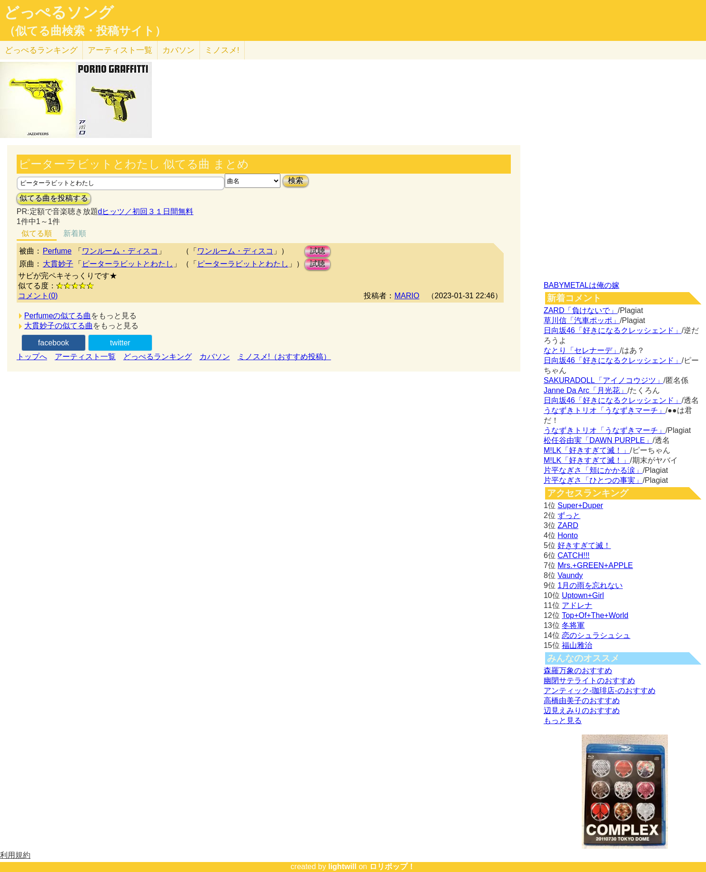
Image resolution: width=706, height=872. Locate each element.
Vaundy (570, 575)
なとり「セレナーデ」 (582, 350)
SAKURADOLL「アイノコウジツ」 (604, 380)
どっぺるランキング (157, 357)
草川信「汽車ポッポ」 (582, 320)
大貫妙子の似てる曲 (58, 326)
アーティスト (120, 50)
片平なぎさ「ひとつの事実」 (593, 480)
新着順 (74, 233)
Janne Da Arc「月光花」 (585, 390)
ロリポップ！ (392, 866)
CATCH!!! (573, 555)
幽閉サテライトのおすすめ (589, 680)
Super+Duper (580, 505)
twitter (120, 343)
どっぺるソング (59, 12)
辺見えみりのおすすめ (582, 710)
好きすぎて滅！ (584, 545)
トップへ (32, 357)
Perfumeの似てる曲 (57, 316)
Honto (567, 535)
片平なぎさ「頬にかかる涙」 (593, 470)
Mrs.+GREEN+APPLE (595, 565)
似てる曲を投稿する (54, 198)
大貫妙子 (58, 264)
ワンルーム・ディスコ (120, 251)
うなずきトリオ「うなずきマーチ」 (605, 410)
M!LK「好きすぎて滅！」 (587, 450)
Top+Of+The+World (595, 615)
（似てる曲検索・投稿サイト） (85, 31)
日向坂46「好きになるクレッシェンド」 (613, 330)
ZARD (567, 525)
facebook (53, 343)
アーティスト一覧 (85, 357)
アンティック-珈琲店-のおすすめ (600, 690)
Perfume (57, 251)
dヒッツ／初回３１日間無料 (146, 211)
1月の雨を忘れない (590, 585)
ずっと (568, 515)
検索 (295, 180)
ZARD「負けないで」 (581, 310)
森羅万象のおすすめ (578, 670)
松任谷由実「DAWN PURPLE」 (598, 440)
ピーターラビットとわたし (127, 264)
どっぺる (41, 50)
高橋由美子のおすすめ (582, 700)
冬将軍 (573, 625)
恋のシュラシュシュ (596, 635)
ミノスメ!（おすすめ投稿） (284, 357)
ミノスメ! (222, 50)
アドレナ (577, 605)
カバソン (178, 50)
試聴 (317, 251)
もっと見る (563, 720)
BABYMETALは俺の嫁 (581, 285)
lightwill (342, 866)
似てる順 (36, 233)
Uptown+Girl (583, 595)
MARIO (406, 296)
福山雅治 (577, 645)
